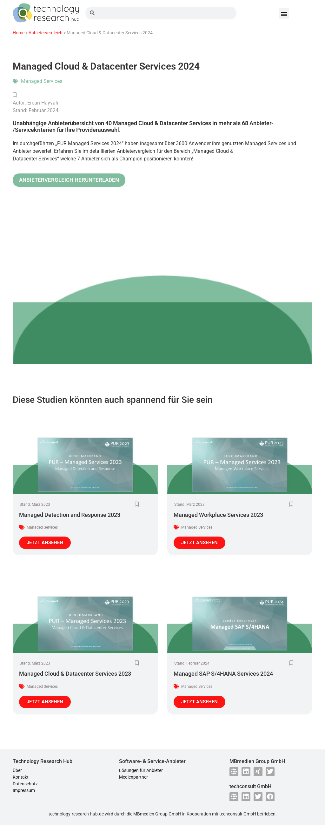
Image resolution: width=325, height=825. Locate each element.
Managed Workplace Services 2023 (218, 514)
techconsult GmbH (237, 813)
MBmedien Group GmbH (157, 813)
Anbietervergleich (46, 32)
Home (18, 32)
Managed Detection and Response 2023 (69, 514)
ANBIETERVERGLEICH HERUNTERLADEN (69, 180)
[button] (284, 13)
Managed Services (41, 81)
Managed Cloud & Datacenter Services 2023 (75, 673)
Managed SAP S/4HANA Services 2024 (223, 673)
